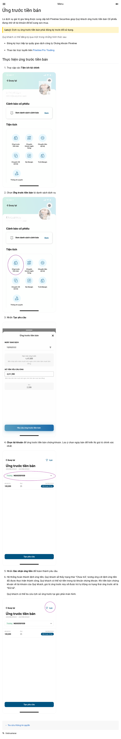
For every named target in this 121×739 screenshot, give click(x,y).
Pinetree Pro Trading (43, 50)
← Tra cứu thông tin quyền (17, 725)
